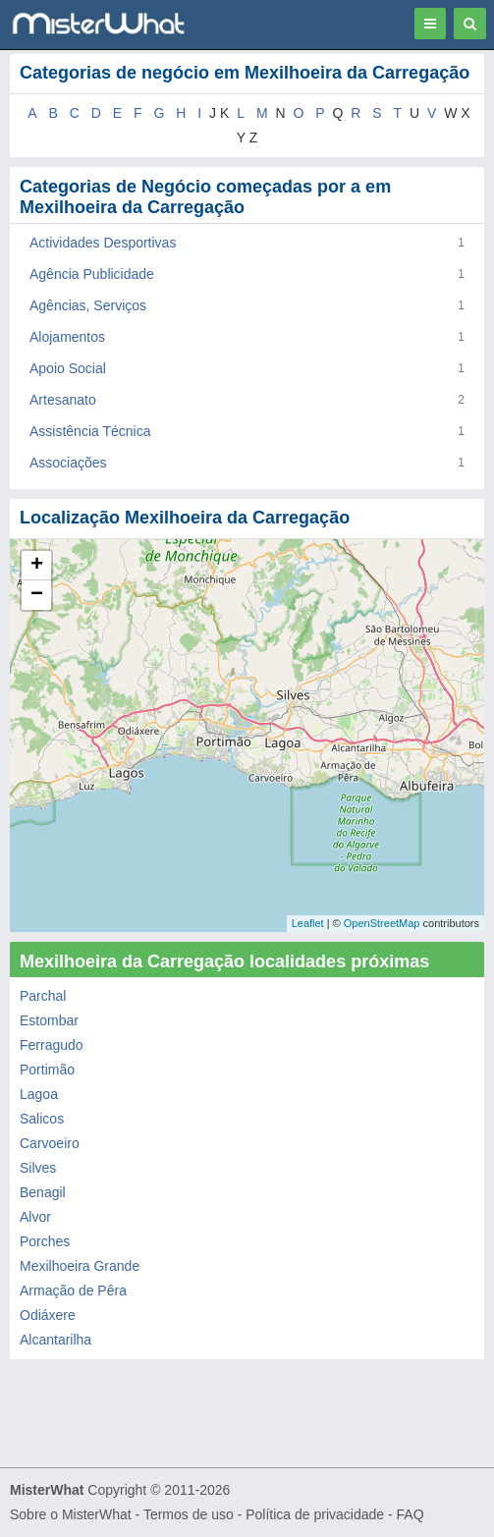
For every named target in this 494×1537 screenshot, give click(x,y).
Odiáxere (48, 1315)
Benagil (43, 1192)
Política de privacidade (315, 1514)
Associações (68, 462)
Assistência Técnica (89, 431)
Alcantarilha (55, 1339)
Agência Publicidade (91, 274)
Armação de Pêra (73, 1290)
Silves (38, 1168)
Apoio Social (67, 368)
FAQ (410, 1514)
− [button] (36, 595)
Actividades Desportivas (102, 242)
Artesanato (62, 400)
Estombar (49, 1020)
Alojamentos (67, 337)
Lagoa (39, 1094)
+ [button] (36, 565)
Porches (45, 1241)
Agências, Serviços (87, 305)
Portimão (47, 1069)
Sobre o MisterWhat (71, 1514)
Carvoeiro (50, 1143)
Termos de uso (188, 1514)
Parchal (43, 996)
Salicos (42, 1118)
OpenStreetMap (382, 923)
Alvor (35, 1217)
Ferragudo (51, 1045)
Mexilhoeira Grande (79, 1266)
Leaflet (308, 923)
